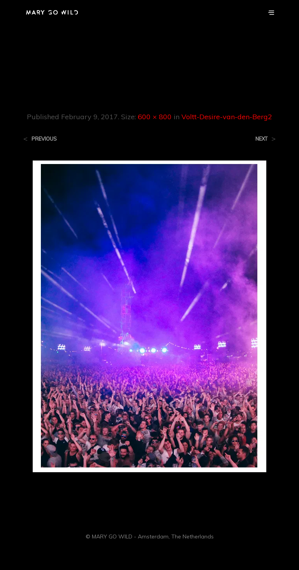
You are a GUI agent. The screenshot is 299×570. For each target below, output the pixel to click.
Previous (44, 138)
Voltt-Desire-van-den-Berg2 (226, 116)
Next (261, 138)
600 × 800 (155, 116)
